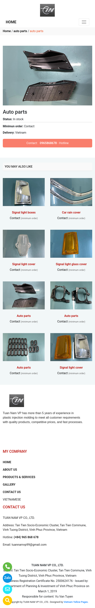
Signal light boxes (24, 212)
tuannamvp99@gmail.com (29, 544)
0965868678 (48, 143)
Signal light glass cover (71, 264)
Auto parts (24, 316)
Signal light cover (23, 264)
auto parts (20, 31)
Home (7, 31)
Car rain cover (71, 212)
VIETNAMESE (12, 499)
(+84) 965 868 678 (26, 537)
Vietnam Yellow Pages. (76, 602)
